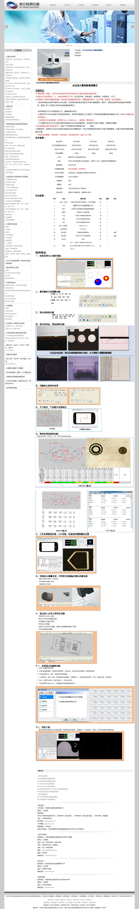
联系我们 (123, 5)
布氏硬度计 (8, 114)
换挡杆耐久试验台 (10, 182)
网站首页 (53, 5)
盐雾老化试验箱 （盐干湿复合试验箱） (16, 285)
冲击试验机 (77, 902)
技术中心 (109, 5)
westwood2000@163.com (49, 850)
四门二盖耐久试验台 (11, 190)
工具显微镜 (8, 237)
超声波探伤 (8, 319)
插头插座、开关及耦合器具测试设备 (15, 162)
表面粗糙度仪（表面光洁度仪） (14, 246)
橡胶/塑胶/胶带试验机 (11, 135)
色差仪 (7, 270)
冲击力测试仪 (9, 350)
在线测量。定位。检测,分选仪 (14, 326)
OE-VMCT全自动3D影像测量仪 (46, 786)
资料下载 (76, 900)
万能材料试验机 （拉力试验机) (14, 129)
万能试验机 (46, 902)
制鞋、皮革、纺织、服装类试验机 (15, 145)
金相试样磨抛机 (10, 220)
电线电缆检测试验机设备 (12, 159)
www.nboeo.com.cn (50, 855)
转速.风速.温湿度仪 (11, 313)
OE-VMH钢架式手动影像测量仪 (46, 799)
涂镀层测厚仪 (9, 311)
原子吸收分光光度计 (11, 94)
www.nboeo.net (50, 824)
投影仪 (7, 227)
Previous (6, 26)
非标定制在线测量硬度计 (12, 120)
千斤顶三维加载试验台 (11, 187)
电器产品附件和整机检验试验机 (14, 154)
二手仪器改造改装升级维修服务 (14, 335)
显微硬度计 (92, 902)
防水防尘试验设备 (10, 298)
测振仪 (7, 308)
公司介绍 (67, 5)
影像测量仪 (8, 240)
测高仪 (7, 232)
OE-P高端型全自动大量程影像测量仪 (48, 791)
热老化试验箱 (9, 288)
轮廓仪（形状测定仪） (11, 248)
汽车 (12, 201)
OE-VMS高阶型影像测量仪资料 (46, 778)
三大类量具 (8, 243)
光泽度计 (8, 275)
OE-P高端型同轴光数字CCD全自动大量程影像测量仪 (52, 789)
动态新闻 (95, 5)
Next (132, 26)
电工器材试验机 (10, 148)
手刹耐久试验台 (10, 185)
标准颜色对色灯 (10, 278)
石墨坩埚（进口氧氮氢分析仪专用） (15, 97)
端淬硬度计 (8, 109)
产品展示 (81, 5)
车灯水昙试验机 (10, 301)
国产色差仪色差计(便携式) (13, 273)
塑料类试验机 (9, 143)
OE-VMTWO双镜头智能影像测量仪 (47, 797)
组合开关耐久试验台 (11, 195)
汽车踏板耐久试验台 (11, 179)
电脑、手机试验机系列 (11, 156)
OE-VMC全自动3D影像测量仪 (46, 784)
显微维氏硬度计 (10, 117)
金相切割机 (8, 214)
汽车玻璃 (8, 201)
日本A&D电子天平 (10, 364)
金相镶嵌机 (8, 217)
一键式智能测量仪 (42, 776)
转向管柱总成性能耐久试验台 (13, 198)
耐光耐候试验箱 (10, 296)
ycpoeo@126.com (50, 821)
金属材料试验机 (10, 126)
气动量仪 (8, 229)
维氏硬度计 (62, 902)
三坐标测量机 (9, 235)
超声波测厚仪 (9, 316)
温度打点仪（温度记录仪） (13, 328)
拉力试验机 (69, 902)
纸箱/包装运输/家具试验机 (13, 151)
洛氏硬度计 (8, 111)
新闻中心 (63, 900)
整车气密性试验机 (10, 193)
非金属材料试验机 (10, 132)
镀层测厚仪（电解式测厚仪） (13, 251)
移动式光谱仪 (9, 65)
